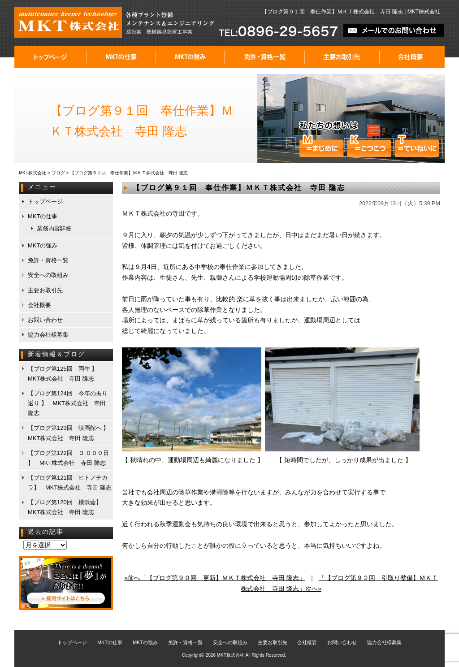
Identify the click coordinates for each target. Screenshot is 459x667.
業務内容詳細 (54, 228)
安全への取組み (48, 275)
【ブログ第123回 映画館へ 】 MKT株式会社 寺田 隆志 (70, 432)
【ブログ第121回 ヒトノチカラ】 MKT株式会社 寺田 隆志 (70, 482)
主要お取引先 (342, 57)
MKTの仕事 (121, 57)
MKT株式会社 (230, 655)
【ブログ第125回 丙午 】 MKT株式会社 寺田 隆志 (65, 373)
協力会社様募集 (48, 334)
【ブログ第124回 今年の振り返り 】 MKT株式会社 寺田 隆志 (68, 403)
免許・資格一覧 (265, 57)
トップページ (50, 57)
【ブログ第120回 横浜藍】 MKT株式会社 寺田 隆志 (68, 507)
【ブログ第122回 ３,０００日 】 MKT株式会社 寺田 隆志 (68, 458)
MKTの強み (190, 57)
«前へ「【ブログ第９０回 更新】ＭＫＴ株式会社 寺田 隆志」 (214, 577)
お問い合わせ (45, 319)
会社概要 (412, 57)
